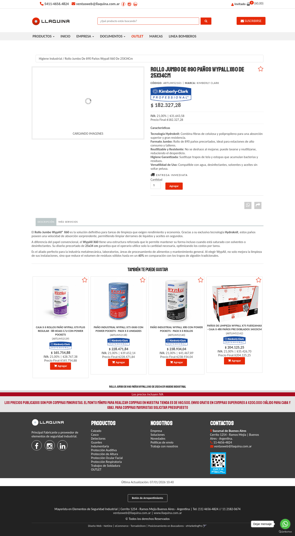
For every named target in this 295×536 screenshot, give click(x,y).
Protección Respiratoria (106, 462)
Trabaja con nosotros (164, 446)
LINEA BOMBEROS (182, 36)
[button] (205, 526)
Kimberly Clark (208, 83)
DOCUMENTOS (112, 36)
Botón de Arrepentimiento (147, 498)
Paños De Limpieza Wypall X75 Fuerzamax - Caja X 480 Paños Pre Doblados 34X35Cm (234, 327)
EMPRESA (85, 36)
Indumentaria (100, 446)
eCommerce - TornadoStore (130, 526)
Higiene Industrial (50, 59)
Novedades (158, 438)
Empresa (156, 431)
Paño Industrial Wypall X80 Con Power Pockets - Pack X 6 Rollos (176, 329)
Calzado (96, 431)
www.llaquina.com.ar (168, 513)
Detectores (98, 438)
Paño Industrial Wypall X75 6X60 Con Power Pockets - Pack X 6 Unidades (118, 329)
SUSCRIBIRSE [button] (251, 21)
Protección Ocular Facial (107, 458)
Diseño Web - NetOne (100, 526)
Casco (95, 435)
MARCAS (156, 36)
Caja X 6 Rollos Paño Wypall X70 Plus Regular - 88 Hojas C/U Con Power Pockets (60, 331)
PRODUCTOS (44, 36)
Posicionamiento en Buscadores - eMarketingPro (175, 526)
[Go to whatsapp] (285, 524)
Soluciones (158, 435)
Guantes (96, 442)
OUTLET (96, 469)
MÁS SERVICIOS (68, 221)
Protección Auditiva (104, 450)
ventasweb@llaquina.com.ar (132, 513)
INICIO (65, 36)
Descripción (46, 221)
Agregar (62, 366)
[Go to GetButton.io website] (285, 531)
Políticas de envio (162, 442)
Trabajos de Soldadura (105, 466)
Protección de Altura (104, 454)
